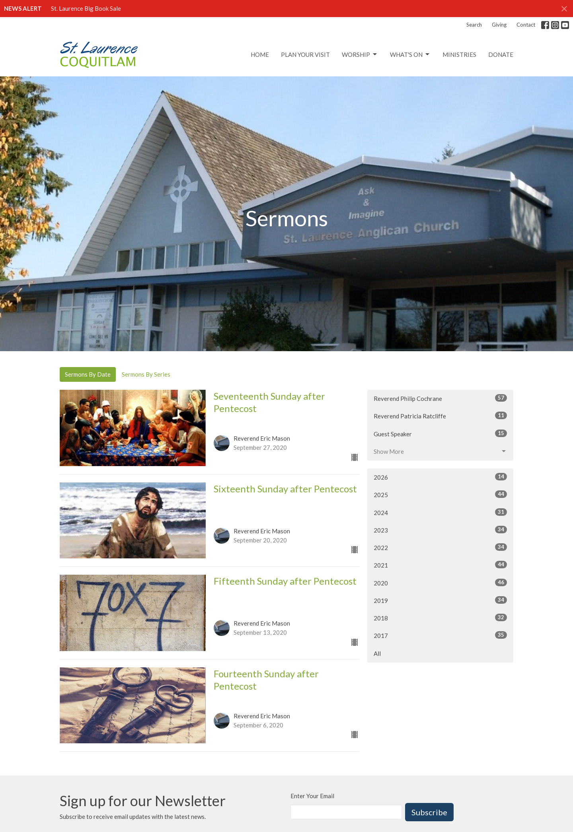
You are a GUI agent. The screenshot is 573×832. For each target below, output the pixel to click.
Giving (499, 24)
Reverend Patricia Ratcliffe (440, 416)
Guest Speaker (440, 433)
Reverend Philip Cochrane (440, 398)
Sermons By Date (88, 374)
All (377, 653)
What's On (410, 54)
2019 (440, 600)
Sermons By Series (146, 374)
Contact (525, 24)
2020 (440, 583)
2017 (440, 635)
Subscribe (429, 812)
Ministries (459, 54)
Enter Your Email (312, 795)
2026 (440, 477)
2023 (440, 530)
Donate (500, 54)
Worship (360, 54)
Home (260, 54)
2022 (440, 547)
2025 (440, 494)
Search (474, 24)
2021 (440, 565)
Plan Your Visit (305, 54)
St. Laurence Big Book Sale (86, 8)
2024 (440, 512)
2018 (440, 618)
